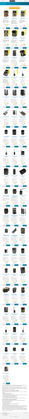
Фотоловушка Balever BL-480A (14, 354)
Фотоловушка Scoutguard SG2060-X (14, 294)
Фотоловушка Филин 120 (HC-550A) (14, 57)
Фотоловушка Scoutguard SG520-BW (23, 314)
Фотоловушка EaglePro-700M (14, 156)
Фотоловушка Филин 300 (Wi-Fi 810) (14, 136)
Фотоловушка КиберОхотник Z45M (23, 57)
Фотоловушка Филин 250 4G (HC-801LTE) (23, 255)
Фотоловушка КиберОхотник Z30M (6, 57)
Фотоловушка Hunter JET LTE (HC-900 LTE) (14, 314)
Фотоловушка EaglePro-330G (23, 97)
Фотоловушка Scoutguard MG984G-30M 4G (6, 295)
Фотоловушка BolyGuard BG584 (6, 354)
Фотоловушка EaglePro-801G (23, 196)
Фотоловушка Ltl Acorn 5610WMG (6, 334)
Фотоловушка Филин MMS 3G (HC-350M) (23, 117)
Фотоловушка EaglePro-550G (14, 117)
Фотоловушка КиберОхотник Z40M (6, 18)
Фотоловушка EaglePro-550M (6, 97)
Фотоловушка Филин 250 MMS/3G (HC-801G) (6, 255)
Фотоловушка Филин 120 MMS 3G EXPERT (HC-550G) (14, 216)
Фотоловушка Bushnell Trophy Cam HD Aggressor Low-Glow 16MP (14, 196)
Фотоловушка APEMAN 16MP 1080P (6, 136)
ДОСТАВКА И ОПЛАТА (16, 416)
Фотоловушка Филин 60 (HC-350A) (14, 97)
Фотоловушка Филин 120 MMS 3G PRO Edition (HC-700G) (14, 236)
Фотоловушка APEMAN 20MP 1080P (23, 136)
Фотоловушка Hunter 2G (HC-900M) (23, 215)
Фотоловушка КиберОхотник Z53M (14, 38)
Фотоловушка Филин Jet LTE (6, 373)
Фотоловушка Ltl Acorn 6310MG (6, 275)
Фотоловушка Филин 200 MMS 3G (23, 235)
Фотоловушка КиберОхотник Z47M (6, 38)
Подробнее (4, 28)
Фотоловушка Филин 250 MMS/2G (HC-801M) (6, 235)
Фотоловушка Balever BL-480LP (23, 354)
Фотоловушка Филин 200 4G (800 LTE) (14, 255)
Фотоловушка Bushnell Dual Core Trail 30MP (6, 196)
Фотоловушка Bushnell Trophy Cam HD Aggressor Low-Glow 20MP (6, 216)
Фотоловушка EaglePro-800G (23, 176)
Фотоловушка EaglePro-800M (6, 176)
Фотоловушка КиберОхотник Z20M (14, 18)
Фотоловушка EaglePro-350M (23, 77)
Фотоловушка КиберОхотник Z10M (23, 18)
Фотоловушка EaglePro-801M (23, 156)
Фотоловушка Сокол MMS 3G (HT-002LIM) (23, 275)
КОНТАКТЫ (12, 416)
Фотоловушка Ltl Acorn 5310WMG (6, 156)
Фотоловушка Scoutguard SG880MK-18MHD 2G (23, 295)
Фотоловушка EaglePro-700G (14, 176)
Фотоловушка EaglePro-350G (6, 117)
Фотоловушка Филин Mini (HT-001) (23, 38)
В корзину (8, 28)
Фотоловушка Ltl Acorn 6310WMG (14, 275)
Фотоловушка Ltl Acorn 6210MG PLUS (14, 334)
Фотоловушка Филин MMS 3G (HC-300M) (6, 77)
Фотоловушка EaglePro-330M (14, 77)
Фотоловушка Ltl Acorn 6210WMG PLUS (23, 334)
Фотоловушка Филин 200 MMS (6, 314)
